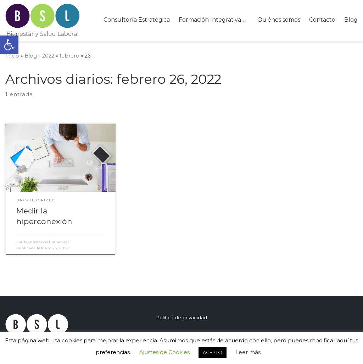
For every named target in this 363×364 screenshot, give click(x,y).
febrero (69, 56)
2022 (48, 56)
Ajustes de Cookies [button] (164, 352)
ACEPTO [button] (212, 352)
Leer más (248, 352)
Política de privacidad (181, 317)
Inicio (12, 56)
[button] (9, 45)
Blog (30, 56)
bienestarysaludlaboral (46, 242)
